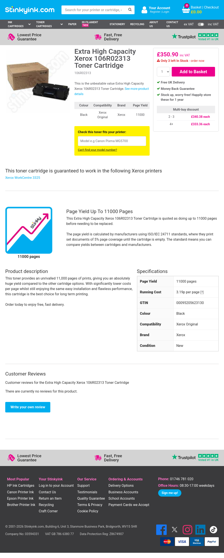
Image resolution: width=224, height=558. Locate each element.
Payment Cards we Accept (128, 505)
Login (165, 11)
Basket (196, 7)
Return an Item (50, 498)
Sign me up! (170, 493)
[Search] (130, 9)
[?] (202, 292)
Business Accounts (123, 492)
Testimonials (87, 492)
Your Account (159, 8)
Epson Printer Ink (20, 498)
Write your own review (27, 407)
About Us (153, 24)
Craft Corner (48, 511)
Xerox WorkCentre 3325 (22, 178)
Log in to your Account (56, 485)
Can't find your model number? (97, 149)
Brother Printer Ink (21, 505)
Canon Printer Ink (20, 492)
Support (83, 485)
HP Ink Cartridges (20, 485)
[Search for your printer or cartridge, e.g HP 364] (93, 9)
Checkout (211, 7)
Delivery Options (121, 485)
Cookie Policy (87, 511)
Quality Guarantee (91, 498)
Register (155, 11)
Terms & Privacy (89, 505)
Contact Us (172, 24)
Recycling (137, 24)
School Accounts (121, 498)
